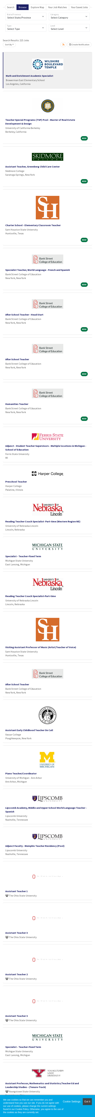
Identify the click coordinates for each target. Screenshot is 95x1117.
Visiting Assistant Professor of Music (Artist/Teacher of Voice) (40, 647)
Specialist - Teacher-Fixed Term (23, 556)
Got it (87, 1101)
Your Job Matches (57, 7)
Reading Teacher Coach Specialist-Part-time (30, 596)
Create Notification (79, 44)
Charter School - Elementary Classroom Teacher (33, 225)
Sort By (8, 44)
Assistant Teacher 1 (16, 891)
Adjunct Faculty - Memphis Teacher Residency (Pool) (35, 845)
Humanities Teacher (16, 404)
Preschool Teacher (16, 481)
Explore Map (37, 7)
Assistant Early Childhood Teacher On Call (29, 730)
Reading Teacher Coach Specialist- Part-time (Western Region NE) (42, 521)
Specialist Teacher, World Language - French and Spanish (37, 269)
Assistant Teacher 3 (16, 932)
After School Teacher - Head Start (24, 314)
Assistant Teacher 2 (16, 974)
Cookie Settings (71, 1101)
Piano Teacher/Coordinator (21, 773)
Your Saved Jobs (79, 7)
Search (10, 7)
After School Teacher (17, 359)
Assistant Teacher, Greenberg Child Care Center (32, 166)
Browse (23, 7)
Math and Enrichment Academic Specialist (29, 75)
